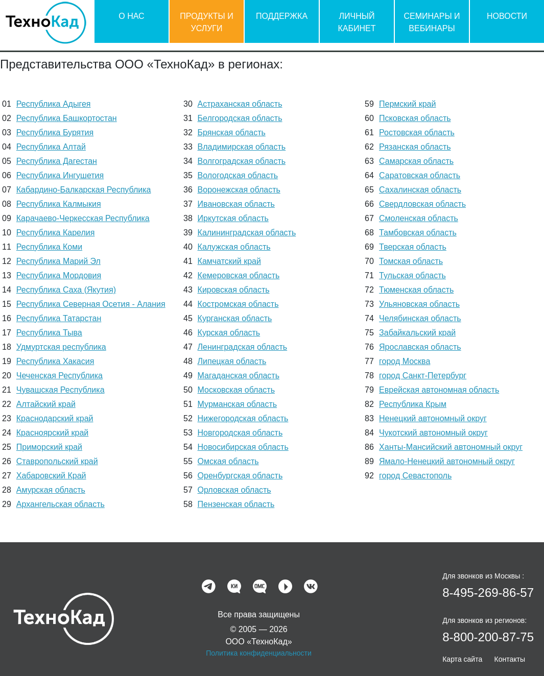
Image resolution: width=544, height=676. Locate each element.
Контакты (509, 659)
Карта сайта (462, 659)
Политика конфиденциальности (259, 653)
